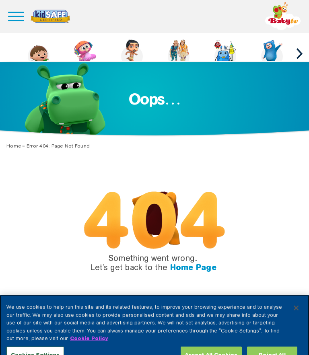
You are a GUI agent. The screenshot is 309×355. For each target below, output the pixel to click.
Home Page (193, 267)
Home (13, 146)
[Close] (296, 314)
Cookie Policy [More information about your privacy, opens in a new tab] (89, 344)
